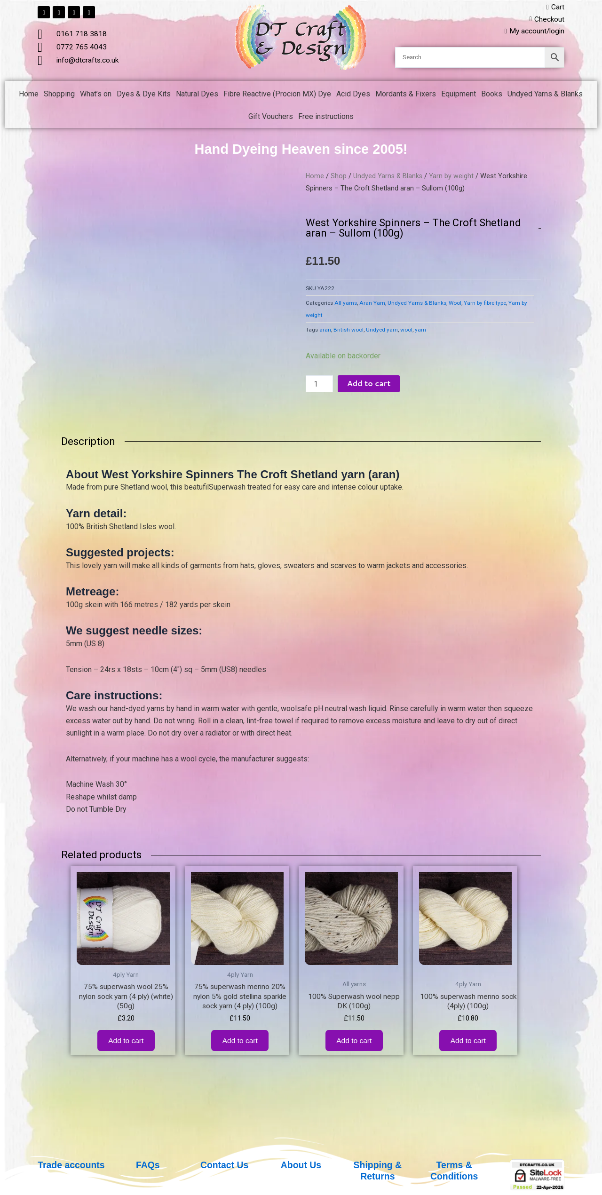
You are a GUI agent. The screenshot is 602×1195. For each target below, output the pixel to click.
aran (325, 330)
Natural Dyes (197, 94)
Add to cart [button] (126, 1044)
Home (29, 94)
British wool (348, 330)
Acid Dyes (353, 94)
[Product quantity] (319, 384)
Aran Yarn (372, 304)
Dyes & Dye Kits (144, 94)
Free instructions (326, 117)
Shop (339, 177)
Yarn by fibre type (485, 304)
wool (406, 330)
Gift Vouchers (270, 117)
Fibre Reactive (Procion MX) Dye (277, 94)
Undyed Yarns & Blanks (545, 94)
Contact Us (224, 1165)
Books (491, 94)
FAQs (147, 1165)
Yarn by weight (453, 177)
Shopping (59, 94)
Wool (455, 304)
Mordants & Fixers (405, 94)
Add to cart (369, 384)
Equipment (458, 94)
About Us (301, 1165)
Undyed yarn (382, 330)
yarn (420, 330)
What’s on (95, 94)
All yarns (345, 304)
